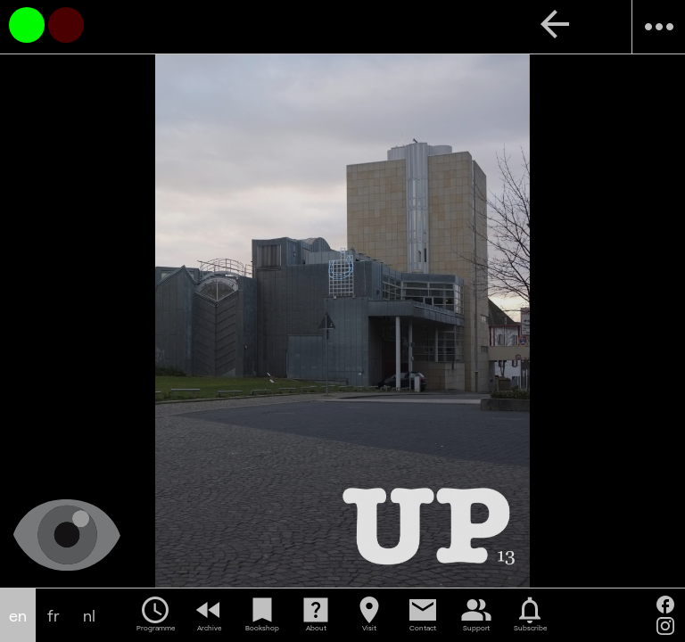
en (18, 615)
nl (89, 615)
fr (53, 615)
